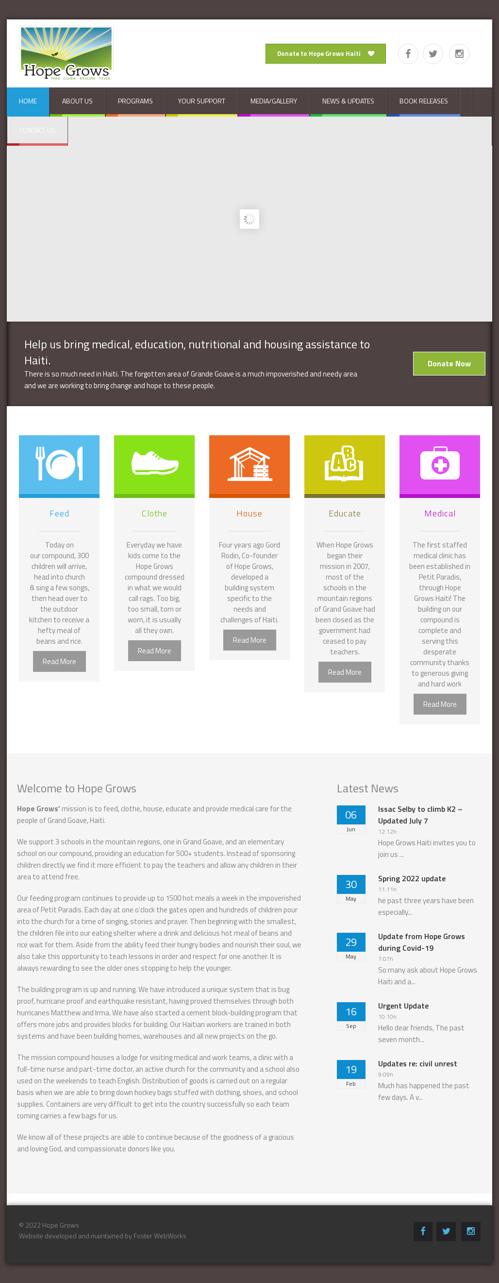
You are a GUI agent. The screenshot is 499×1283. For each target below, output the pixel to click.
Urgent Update (403, 1005)
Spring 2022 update (412, 878)
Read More (59, 661)
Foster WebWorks (159, 1236)
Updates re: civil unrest (417, 1063)
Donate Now (449, 363)
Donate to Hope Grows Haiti (325, 53)
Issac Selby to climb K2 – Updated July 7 (420, 814)
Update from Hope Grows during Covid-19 (421, 942)
